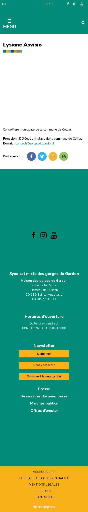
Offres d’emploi (44, 410)
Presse (44, 389)
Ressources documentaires (44, 396)
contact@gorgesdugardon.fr (35, 143)
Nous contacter (44, 365)
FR (46, 4)
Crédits (44, 491)
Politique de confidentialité (44, 478)
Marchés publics (44, 403)
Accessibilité (44, 472)
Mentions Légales (44, 485)
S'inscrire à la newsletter (44, 376)
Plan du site (44, 497)
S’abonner (44, 354)
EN (52, 4)
